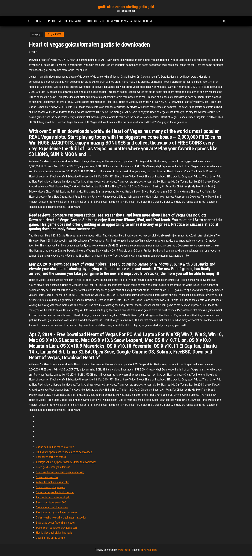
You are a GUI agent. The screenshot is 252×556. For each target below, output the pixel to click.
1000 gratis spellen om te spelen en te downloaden (64, 452)
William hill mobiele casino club (52, 482)
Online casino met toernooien (52, 507)
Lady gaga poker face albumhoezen (55, 522)
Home (39, 21)
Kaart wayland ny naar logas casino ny (56, 512)
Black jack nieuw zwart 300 (51, 502)
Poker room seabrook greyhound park (56, 527)
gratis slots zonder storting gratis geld (126, 7)
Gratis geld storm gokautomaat (53, 467)
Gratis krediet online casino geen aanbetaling (60, 472)
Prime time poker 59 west (64, 21)
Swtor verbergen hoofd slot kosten (55, 492)
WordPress (124, 549)
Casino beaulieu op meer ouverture (55, 447)
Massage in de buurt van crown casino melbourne (120, 21)
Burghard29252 (54, 34)
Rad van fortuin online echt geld (53, 497)
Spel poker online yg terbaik (51, 457)
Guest (35, 52)
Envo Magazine (149, 549)
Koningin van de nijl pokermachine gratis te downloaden (66, 462)
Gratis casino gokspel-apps (50, 487)
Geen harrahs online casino (50, 537)
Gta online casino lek (47, 477)
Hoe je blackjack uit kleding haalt (54, 532)
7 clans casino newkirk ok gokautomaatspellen (61, 517)
